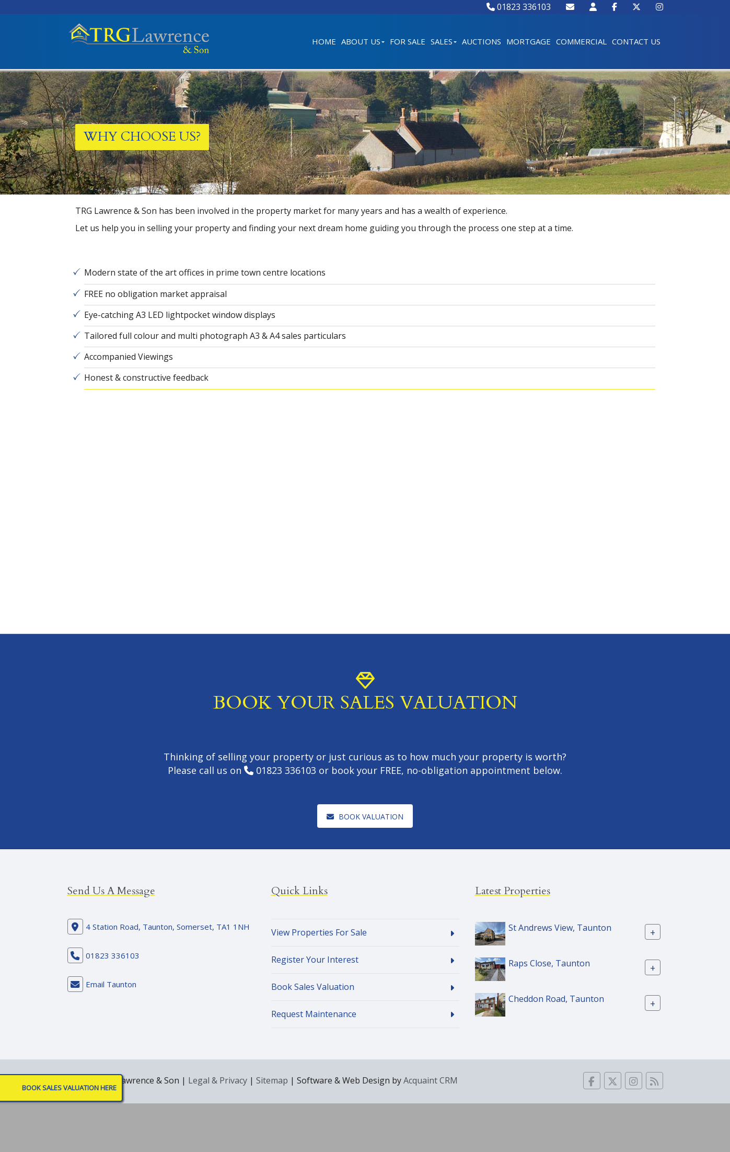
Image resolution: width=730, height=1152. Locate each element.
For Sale (407, 41)
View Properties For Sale (319, 932)
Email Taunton (111, 984)
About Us (363, 41)
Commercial (581, 41)
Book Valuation (365, 817)
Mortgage (528, 41)
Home (324, 41)
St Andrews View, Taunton (559, 927)
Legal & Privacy (217, 1080)
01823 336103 (518, 7)
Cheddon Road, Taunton (556, 999)
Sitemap (272, 1080)
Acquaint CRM (430, 1080)
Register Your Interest (314, 959)
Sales (444, 41)
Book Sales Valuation (312, 987)
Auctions (481, 41)
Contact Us (636, 41)
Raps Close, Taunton (549, 963)
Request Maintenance (313, 1014)
